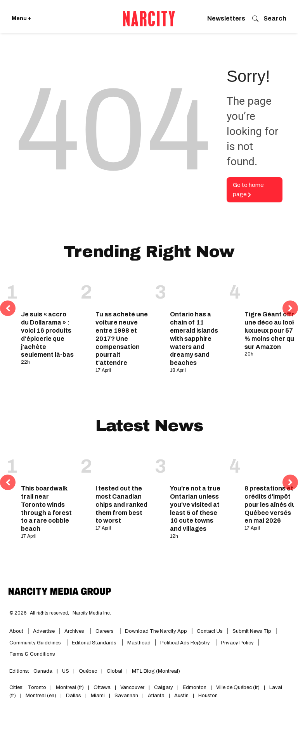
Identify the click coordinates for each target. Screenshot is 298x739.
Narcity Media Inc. (92, 613)
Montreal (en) (41, 695)
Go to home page (248, 190)
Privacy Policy (237, 643)
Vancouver (132, 687)
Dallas (73, 695)
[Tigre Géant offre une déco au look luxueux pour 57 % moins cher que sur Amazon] (271, 290)
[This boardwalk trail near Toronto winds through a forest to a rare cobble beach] (47, 464)
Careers (104, 631)
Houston (208, 695)
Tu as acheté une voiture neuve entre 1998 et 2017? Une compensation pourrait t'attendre (121, 338)
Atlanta (156, 695)
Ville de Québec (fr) (238, 687)
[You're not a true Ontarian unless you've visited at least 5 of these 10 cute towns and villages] (197, 464)
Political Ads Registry (185, 643)
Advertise (44, 631)
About (16, 631)
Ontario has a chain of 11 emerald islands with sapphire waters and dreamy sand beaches (194, 338)
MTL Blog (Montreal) (156, 671)
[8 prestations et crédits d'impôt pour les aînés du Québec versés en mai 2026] (271, 464)
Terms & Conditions (32, 654)
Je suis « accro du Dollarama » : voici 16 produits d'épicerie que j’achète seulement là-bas (47, 334)
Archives (74, 631)
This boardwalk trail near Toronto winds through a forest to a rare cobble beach (46, 508)
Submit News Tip (251, 631)
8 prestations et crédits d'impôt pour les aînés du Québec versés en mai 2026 (270, 504)
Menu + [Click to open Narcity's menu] (21, 18)
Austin (181, 695)
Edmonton (194, 687)
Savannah (126, 695)
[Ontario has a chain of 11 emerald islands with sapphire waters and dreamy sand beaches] (197, 290)
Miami (98, 695)
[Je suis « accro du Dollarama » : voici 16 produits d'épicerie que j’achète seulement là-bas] (47, 290)
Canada (42, 671)
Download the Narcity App (156, 631)
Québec (88, 671)
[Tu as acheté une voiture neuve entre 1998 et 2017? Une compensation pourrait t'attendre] (122, 290)
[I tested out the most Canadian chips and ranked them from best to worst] (122, 464)
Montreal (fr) (70, 687)
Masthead (139, 643)
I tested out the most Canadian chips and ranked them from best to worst (121, 504)
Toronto (37, 687)
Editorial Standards (95, 643)
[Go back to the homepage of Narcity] (149, 18)
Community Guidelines (35, 643)
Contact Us (210, 631)
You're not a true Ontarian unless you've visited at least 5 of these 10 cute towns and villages (195, 508)
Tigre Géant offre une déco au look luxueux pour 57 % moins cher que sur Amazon (271, 330)
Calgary (163, 687)
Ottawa (102, 687)
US (65, 671)
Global (114, 671)
